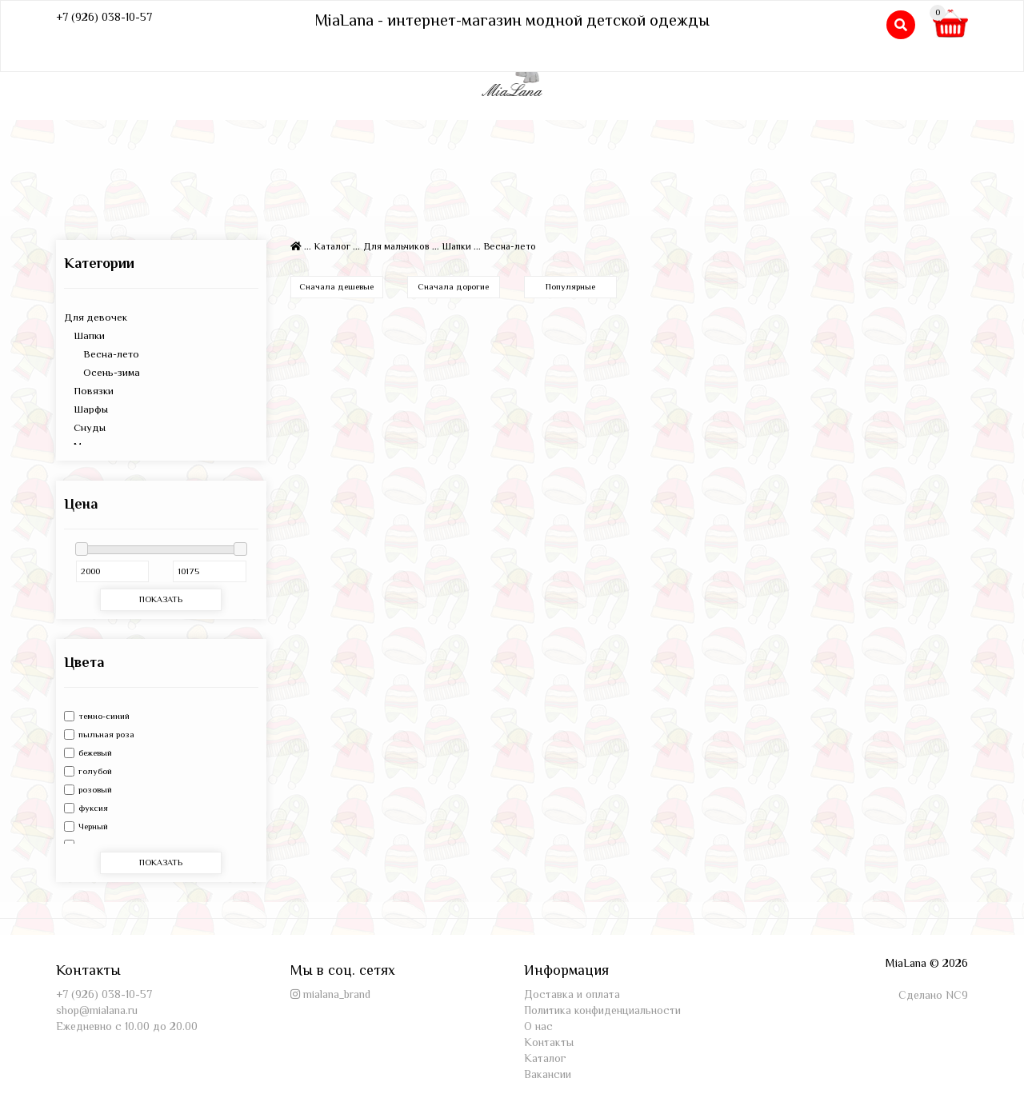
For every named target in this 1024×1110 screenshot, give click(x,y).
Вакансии (547, 1074)
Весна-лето (101, 354)
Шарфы (86, 409)
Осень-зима (102, 372)
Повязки (89, 391)
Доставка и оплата (572, 994)
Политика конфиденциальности (602, 1010)
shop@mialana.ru (97, 1010)
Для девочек (95, 317)
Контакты (549, 1042)
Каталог (332, 246)
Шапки (84, 335)
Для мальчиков (396, 246)
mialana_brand (336, 994)
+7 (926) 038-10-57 (104, 16)
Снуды (85, 427)
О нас (538, 1026)
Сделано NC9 (933, 994)
